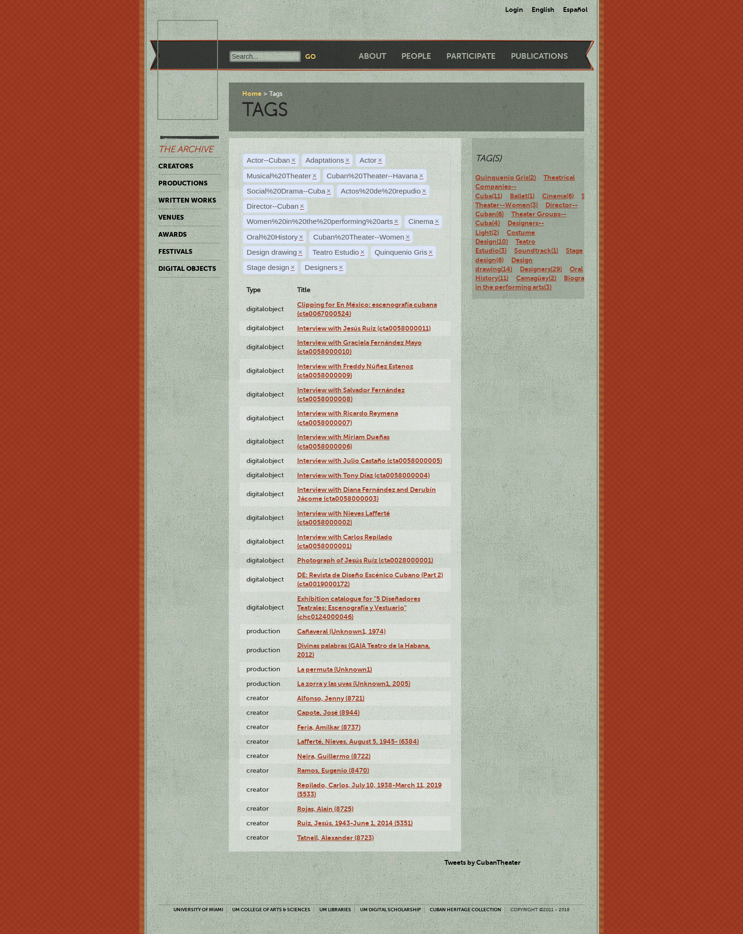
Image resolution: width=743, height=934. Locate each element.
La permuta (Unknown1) (334, 669)
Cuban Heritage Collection (465, 909)
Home (252, 93)
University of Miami (198, 909)
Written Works (187, 200)
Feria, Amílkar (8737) (329, 727)
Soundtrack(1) (536, 250)
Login (514, 9)
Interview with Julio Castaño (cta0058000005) (369, 460)
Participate (471, 56)
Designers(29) (541, 269)
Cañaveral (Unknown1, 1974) (341, 631)
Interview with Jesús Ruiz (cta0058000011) (364, 328)
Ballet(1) (522, 196)
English (543, 9)
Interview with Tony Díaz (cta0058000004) (363, 475)
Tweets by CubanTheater (482, 862)
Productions (183, 183)
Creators (175, 166)
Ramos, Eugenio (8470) (333, 770)
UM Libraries (335, 909)
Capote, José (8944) (328, 712)
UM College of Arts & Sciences (271, 909)
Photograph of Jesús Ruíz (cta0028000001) (365, 560)
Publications (539, 56)
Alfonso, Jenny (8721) (330, 698)
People (416, 56)
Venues (171, 217)
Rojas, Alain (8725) (325, 809)
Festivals (175, 251)
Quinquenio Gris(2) (505, 177)
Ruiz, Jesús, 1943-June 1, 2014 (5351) (355, 823)
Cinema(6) (558, 196)
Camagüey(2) (536, 278)
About (372, 56)
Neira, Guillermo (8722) (334, 756)
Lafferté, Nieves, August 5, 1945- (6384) (358, 741)
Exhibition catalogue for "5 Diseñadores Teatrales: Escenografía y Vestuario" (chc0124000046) (358, 608)
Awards (172, 234)
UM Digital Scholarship (390, 909)
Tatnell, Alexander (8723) (335, 838)
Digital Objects (187, 268)
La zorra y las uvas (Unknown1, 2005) (353, 683)
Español (575, 9)
